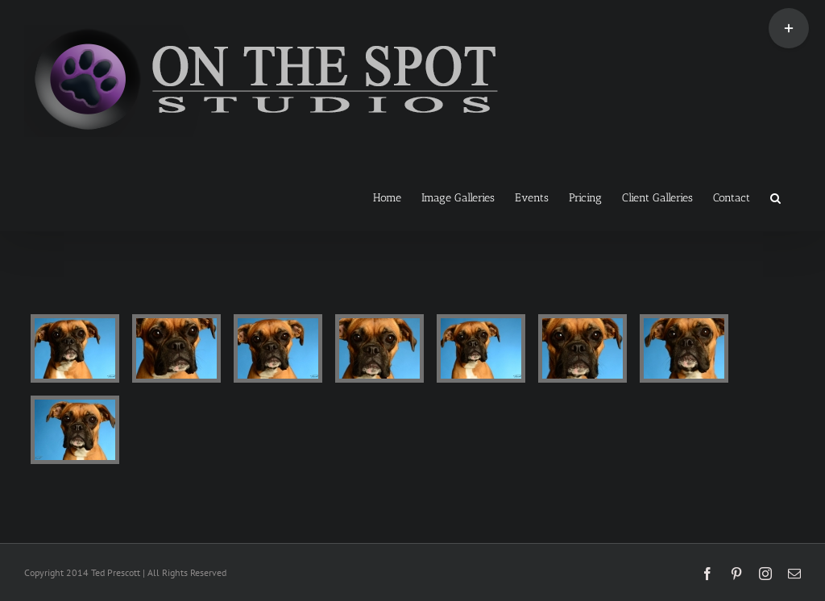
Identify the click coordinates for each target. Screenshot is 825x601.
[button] (775, 196)
